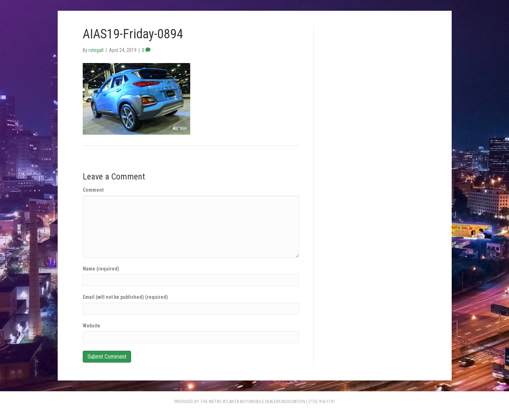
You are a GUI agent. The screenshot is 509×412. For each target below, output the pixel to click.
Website (91, 326)
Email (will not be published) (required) (125, 297)
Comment (93, 190)
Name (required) (101, 269)
